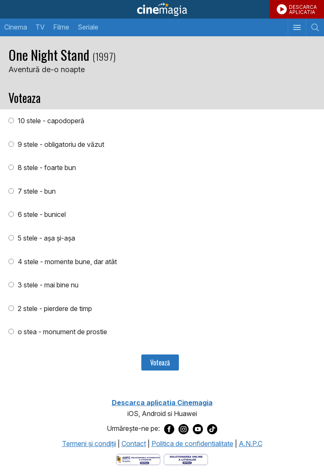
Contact (134, 443)
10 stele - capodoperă (50, 120)
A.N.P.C (250, 443)
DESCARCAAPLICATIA (303, 9)
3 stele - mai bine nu (47, 285)
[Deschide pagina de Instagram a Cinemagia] (183, 428)
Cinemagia (162, 9)
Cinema (15, 27)
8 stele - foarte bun (46, 167)
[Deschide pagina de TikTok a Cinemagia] (212, 428)
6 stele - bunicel (41, 214)
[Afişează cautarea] (315, 27)
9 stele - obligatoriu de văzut (60, 144)
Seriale (88, 27)
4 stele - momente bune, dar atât (66, 261)
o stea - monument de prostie (61, 331)
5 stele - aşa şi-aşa (45, 238)
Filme (61, 27)
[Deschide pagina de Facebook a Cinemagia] (169, 428)
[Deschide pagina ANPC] (138, 459)
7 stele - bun (36, 191)
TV (40, 27)
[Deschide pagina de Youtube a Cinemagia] (198, 428)
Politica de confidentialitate (192, 443)
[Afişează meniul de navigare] (297, 27)
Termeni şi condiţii (89, 443)
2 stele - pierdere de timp (54, 308)
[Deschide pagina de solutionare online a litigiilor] (186, 459)
